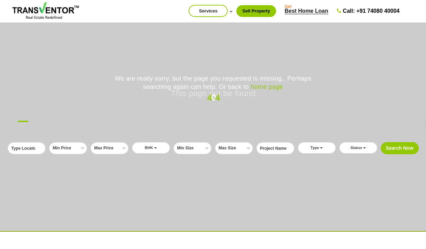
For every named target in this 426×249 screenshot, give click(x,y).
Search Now (399, 148)
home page (267, 86)
